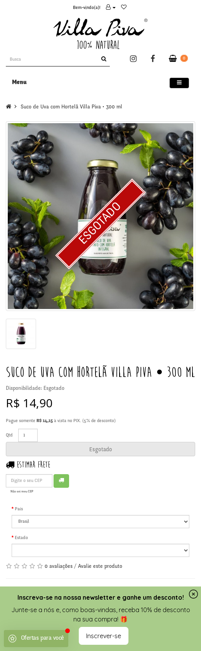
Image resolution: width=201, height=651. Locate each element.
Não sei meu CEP (21, 491)
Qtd (9, 435)
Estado (21, 538)
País (19, 509)
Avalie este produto (100, 566)
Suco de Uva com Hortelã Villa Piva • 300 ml (71, 107)
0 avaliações (59, 566)
